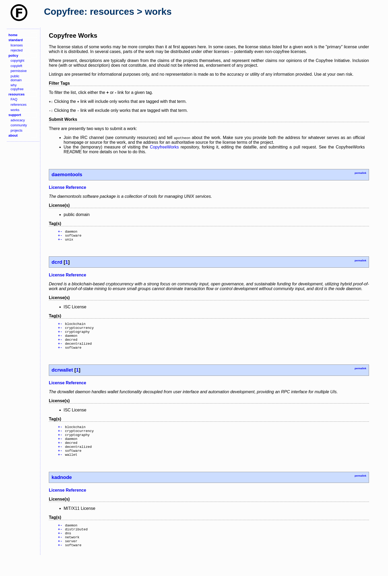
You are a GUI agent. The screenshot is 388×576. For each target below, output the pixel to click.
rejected (17, 50)
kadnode (61, 491)
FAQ (14, 99)
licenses (17, 45)
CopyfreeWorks (164, 147)
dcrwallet (62, 378)
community (19, 125)
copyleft (16, 66)
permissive (19, 71)
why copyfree (17, 87)
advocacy (18, 120)
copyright (17, 61)
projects (16, 130)
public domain (16, 78)
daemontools (66, 174)
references (18, 105)
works (15, 110)
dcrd (56, 264)
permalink (360, 173)
